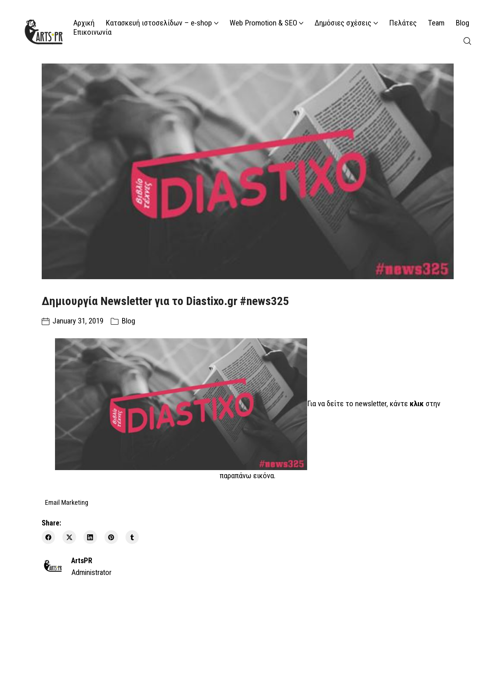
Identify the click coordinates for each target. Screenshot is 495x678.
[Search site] (467, 41)
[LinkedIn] (90, 537)
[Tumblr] (132, 537)
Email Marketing (66, 502)
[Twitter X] (69, 537)
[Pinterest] (111, 537)
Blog (128, 320)
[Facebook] (48, 537)
